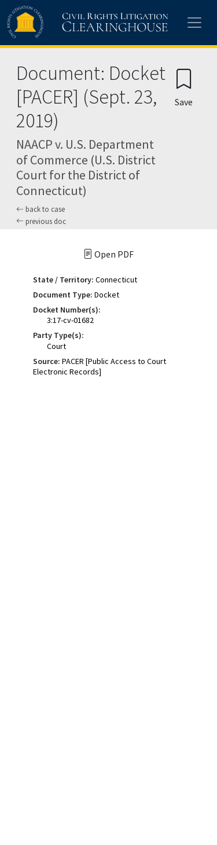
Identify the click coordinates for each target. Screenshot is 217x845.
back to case (40, 209)
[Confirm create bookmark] (184, 87)
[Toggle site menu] (194, 23)
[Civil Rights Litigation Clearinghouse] (65, 22)
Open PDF (108, 254)
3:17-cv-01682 (70, 320)
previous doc (41, 221)
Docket (106, 294)
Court (56, 346)
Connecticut (116, 279)
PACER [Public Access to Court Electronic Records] (99, 366)
